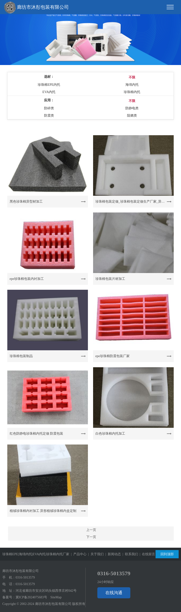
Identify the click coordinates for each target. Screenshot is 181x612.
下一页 (91, 537)
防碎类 (49, 108)
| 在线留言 (146, 554)
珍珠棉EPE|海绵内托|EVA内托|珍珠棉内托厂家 (35, 554)
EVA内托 (48, 92)
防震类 (49, 115)
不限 (132, 77)
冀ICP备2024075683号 (31, 597)
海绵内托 (132, 84)
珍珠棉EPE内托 (49, 84)
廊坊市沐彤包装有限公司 (36, 7)
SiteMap (56, 597)
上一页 (91, 530)
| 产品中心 (77, 554)
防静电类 (132, 108)
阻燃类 (132, 115)
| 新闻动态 (112, 554)
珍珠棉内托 (132, 92)
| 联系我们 (129, 554)
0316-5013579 (25, 577)
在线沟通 (113, 592)
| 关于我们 (95, 554)
